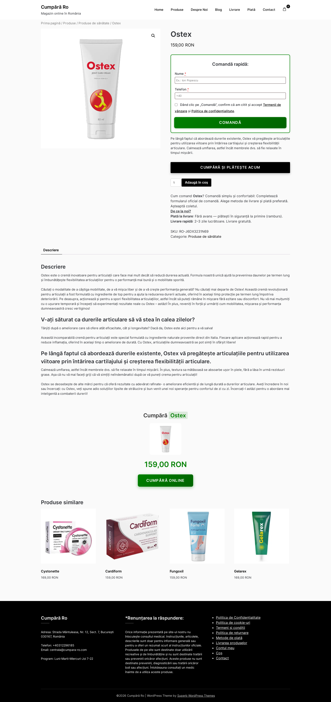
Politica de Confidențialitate (238, 617)
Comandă (230, 122)
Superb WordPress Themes (196, 695)
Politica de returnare (232, 633)
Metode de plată (229, 638)
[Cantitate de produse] (176, 183)
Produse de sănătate (94, 23)
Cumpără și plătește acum (230, 167)
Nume (180, 74)
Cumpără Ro (54, 7)
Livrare (234, 10)
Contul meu (225, 648)
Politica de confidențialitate (212, 111)
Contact (269, 10)
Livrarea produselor (231, 643)
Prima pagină (50, 23)
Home (159, 10)
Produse (177, 10)
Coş (219, 653)
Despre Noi (199, 10)
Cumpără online (165, 480)
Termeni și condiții (230, 628)
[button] (153, 36)
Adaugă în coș (196, 182)
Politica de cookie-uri (233, 622)
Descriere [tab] (51, 250)
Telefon (182, 89)
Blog (218, 10)
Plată (251, 10)
